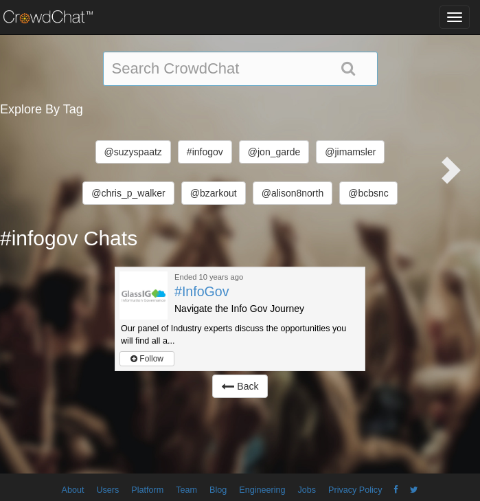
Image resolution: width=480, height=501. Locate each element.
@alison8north (293, 193)
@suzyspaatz (133, 151)
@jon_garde (274, 151)
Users (107, 490)
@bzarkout (213, 193)
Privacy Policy (355, 490)
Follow (146, 359)
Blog (218, 490)
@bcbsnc (368, 193)
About (73, 490)
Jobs (306, 490)
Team (186, 490)
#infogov (205, 151)
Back (239, 386)
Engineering (262, 490)
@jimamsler (350, 151)
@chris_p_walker (128, 193)
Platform (147, 490)
